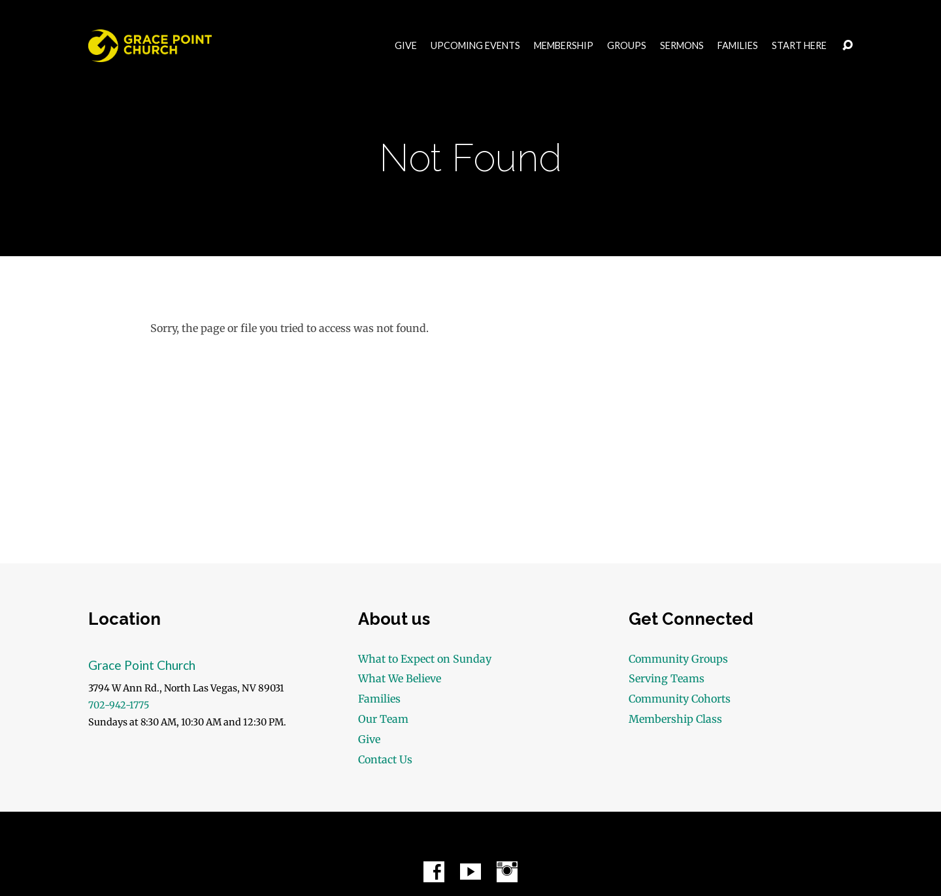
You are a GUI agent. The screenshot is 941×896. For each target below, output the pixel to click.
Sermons (682, 45)
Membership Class (675, 718)
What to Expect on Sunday (424, 658)
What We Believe (399, 678)
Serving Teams (666, 678)
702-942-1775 (118, 705)
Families (738, 45)
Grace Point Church (141, 664)
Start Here (799, 45)
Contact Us (385, 759)
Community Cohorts (680, 698)
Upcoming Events (475, 45)
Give (406, 45)
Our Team (383, 718)
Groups (626, 45)
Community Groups (678, 658)
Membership (563, 45)
